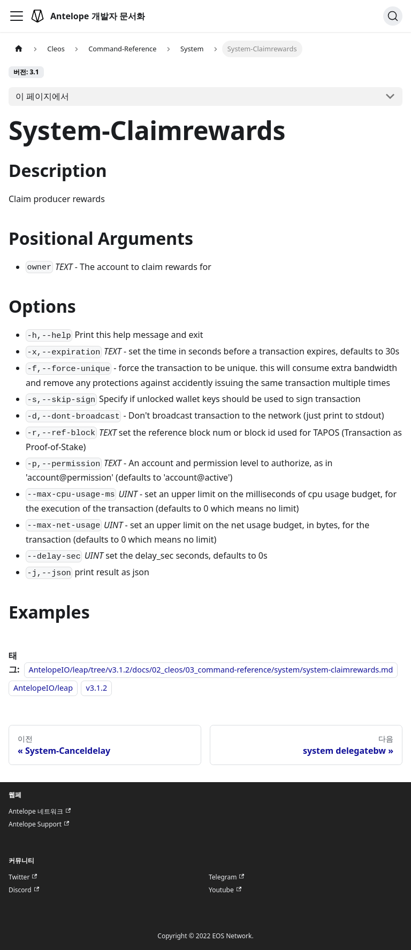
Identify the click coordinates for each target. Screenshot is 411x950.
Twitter (23, 877)
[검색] (392, 16)
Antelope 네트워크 (40, 811)
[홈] (19, 49)
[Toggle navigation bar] (17, 16)
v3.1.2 (96, 688)
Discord (24, 890)
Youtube (225, 890)
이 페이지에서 (42, 96)
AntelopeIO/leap (43, 688)
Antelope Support (39, 824)
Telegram (226, 877)
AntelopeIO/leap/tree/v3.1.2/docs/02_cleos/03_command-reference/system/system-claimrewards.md (211, 670)
